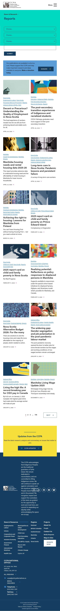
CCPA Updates (30, 448)
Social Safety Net (8, 266)
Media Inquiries (11, 582)
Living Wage (40, 379)
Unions (6, 531)
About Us (47, 525)
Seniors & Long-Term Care (43, 160)
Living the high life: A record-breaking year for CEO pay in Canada (15, 390)
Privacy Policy (37, 606)
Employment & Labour (9, 100)
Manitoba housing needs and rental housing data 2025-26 (15, 164)
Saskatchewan (35, 532)
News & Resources (11, 522)
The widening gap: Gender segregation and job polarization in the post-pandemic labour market (43, 333)
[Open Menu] (55, 5)
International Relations (8, 549)
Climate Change (23, 550)
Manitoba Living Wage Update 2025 (43, 384)
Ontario (33, 538)
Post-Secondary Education (38, 101)
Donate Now (50, 543)
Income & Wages (14, 381)
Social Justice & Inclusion (10, 214)
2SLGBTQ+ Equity (23, 541)
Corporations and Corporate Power (9, 535)
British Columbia (36, 528)
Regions (34, 522)
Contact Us (48, 531)
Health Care (8, 553)
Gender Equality (48, 322)
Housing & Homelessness (10, 157)
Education (34, 99)
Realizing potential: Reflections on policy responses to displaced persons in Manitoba (43, 273)
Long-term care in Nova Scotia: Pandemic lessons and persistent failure (43, 169)
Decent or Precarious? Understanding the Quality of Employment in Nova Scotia (15, 112)
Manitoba (33, 97)
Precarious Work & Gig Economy (12, 102)
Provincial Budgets (16, 323)
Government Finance (8, 544)
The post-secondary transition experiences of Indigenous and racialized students (43, 111)
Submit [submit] (10, 54)
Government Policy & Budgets (39, 263)
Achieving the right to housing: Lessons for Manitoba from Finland (14, 221)
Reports (24, 102)
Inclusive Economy (10, 539)
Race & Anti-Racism (36, 104)
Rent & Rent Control (8, 212)
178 (36, 415)
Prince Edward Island (47, 211)
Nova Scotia (6, 98)
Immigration (34, 266)
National (33, 525)
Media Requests (49, 534)
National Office (35, 320)
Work (19, 105)
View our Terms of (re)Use (25, 606)
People (46, 528)
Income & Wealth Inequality (11, 384)
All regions (9, 574)
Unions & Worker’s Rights (10, 105)
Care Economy (35, 157)
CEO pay (5, 381)
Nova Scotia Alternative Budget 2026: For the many (13, 329)
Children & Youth (35, 211)
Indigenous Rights (42, 99)
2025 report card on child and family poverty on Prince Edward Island (41, 220)
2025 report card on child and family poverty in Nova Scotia (15, 272)
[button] (30, 29)
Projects (47, 522)
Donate (46, 69)
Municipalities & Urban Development (23, 528)
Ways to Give (48, 538)
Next (50, 415)
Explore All (21, 553)
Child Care (21, 533)
